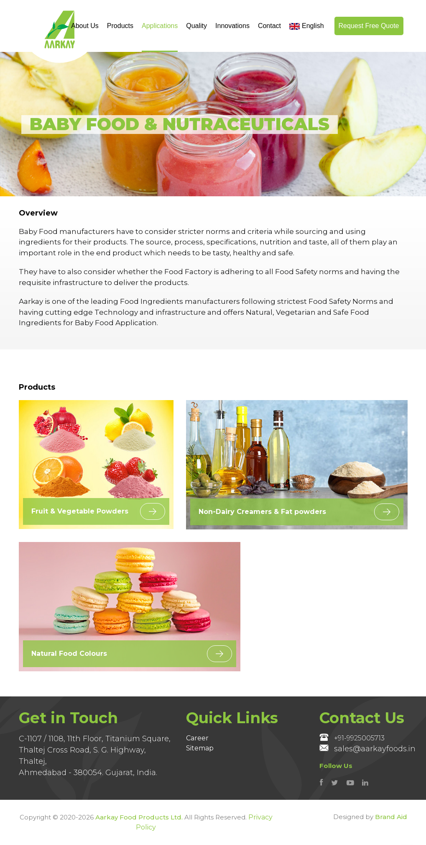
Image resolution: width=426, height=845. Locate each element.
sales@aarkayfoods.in (367, 748)
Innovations (232, 25)
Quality (196, 25)
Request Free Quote (369, 25)
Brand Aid (391, 817)
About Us (85, 25)
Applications (160, 25)
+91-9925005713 (352, 737)
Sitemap (200, 748)
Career (197, 738)
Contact (269, 25)
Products (120, 25)
